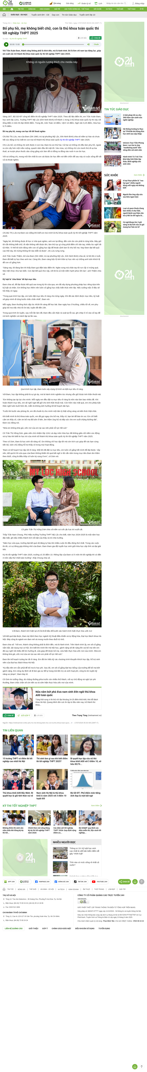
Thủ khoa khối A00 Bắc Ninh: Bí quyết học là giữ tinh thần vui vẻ (18, 794)
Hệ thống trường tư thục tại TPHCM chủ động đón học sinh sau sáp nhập (133, 131)
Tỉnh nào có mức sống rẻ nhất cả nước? (84, 863)
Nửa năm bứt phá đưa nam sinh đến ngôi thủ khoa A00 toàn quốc (65, 693)
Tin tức (21, 9)
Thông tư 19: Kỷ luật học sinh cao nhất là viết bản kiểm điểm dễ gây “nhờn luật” (84, 851)
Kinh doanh (45, 9)
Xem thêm (95, 805)
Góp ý (45, 928)
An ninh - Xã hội (47, 889)
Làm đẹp (111, 889)
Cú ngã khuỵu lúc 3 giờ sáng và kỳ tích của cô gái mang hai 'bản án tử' (133, 224)
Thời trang (99, 889)
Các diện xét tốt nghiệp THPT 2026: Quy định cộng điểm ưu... (64, 830)
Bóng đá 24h (62, 881)
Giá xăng (70, 3)
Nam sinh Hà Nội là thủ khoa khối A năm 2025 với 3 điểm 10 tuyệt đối (51, 796)
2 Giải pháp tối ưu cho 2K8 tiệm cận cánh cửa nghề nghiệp (132, 117)
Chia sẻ (97, 38)
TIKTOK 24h (80, 881)
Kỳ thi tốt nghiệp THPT (18, 39)
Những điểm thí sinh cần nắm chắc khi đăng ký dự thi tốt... (13, 830)
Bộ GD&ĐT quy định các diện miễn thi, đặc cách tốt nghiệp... (90, 830)
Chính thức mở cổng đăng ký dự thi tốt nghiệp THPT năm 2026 (39, 830)
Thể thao (131, 9)
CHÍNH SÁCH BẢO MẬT (61, 928)
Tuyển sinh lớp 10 (87, 15)
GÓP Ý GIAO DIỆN (8, 937)
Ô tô (141, 9)
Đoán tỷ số (84, 3)
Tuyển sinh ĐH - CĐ (40, 15)
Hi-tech (109, 9)
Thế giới (120, 9)
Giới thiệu (33, 928)
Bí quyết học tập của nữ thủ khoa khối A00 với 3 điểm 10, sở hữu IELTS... (85, 761)
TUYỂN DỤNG (104, 928)
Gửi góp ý (24, 715)
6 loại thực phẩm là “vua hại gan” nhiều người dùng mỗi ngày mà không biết (133, 184)
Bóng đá (31, 9)
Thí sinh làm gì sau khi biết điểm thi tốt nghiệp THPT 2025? (52, 760)
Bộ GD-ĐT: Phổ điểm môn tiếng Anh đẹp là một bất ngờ (85, 794)
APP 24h (9, 881)
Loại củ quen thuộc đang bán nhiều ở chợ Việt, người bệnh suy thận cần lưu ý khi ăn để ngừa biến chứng (133, 212)
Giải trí (57, 9)
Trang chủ (7, 23)
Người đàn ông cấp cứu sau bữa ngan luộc (133, 195)
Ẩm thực (86, 889)
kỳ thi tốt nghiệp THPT (70, 140)
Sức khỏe (97, 9)
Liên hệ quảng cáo (14, 928)
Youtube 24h (99, 881)
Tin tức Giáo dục (69, 15)
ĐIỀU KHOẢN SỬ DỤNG (84, 928)
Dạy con (55, 15)
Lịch (98, 3)
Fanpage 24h (42, 881)
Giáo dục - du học (19, 15)
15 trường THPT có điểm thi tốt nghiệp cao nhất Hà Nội (17, 760)
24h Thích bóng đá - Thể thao (76, 9)
